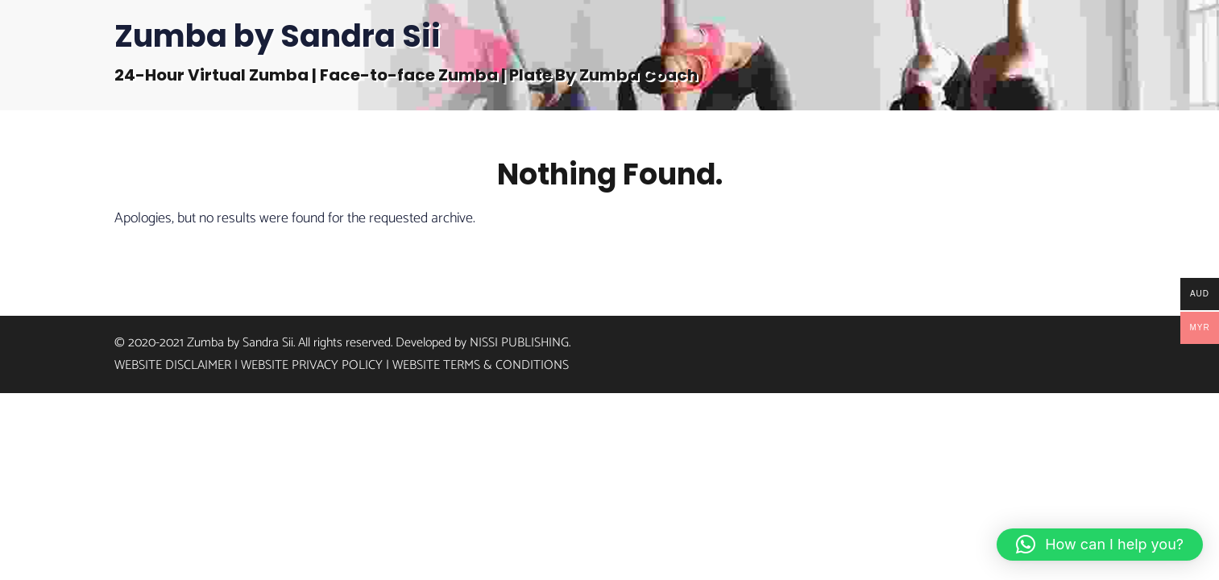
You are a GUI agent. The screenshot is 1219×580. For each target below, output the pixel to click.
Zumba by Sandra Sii (277, 35)
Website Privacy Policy (312, 362)
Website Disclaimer (172, 362)
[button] (1100, 544)
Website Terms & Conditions (480, 362)
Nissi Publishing (519, 339)
